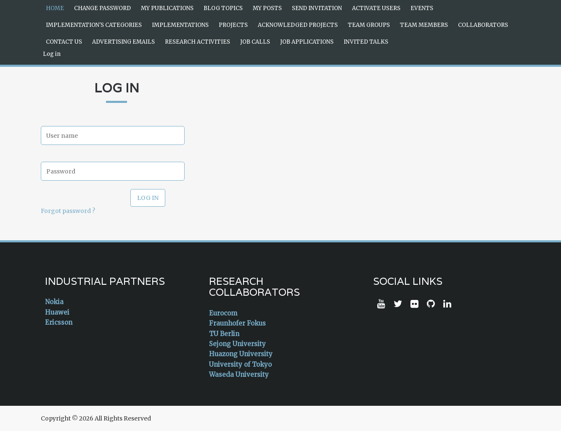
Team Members (424, 25)
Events (421, 8)
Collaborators (483, 25)
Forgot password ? (68, 211)
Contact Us (64, 41)
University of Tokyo (240, 364)
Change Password (102, 8)
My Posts (267, 8)
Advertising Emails (123, 41)
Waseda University (239, 374)
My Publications (167, 8)
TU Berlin (224, 334)
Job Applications (306, 41)
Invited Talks (366, 41)
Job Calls (255, 41)
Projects (233, 25)
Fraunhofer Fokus (237, 323)
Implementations (180, 25)
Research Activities (197, 41)
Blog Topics (223, 8)
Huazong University (241, 354)
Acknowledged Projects (298, 25)
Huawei (57, 312)
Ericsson (58, 322)
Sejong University (237, 344)
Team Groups (369, 25)
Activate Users (376, 8)
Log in (52, 54)
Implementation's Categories (94, 25)
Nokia (54, 302)
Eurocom (223, 313)
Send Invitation (317, 8)
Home (55, 8)
